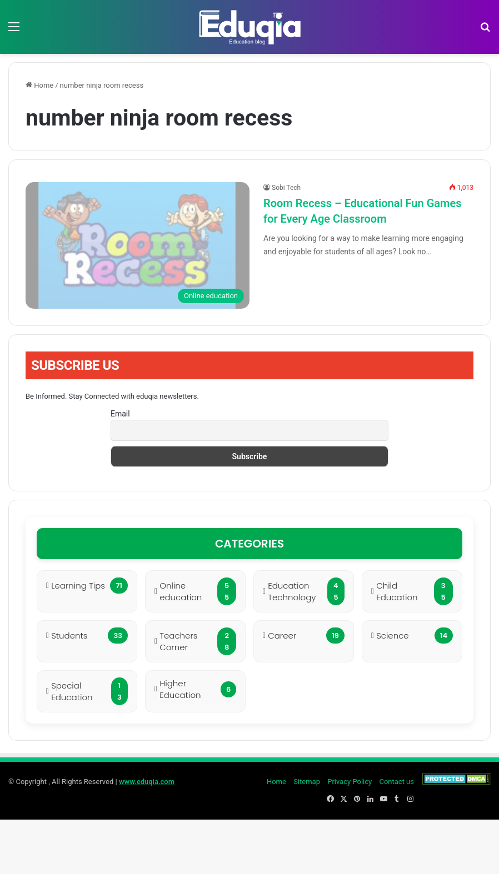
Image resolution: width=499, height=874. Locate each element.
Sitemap (306, 781)
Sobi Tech (286, 188)
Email (120, 413)
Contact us (396, 781)
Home (39, 85)
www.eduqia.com (146, 781)
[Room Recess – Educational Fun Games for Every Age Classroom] (138, 245)
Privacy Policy (349, 781)
